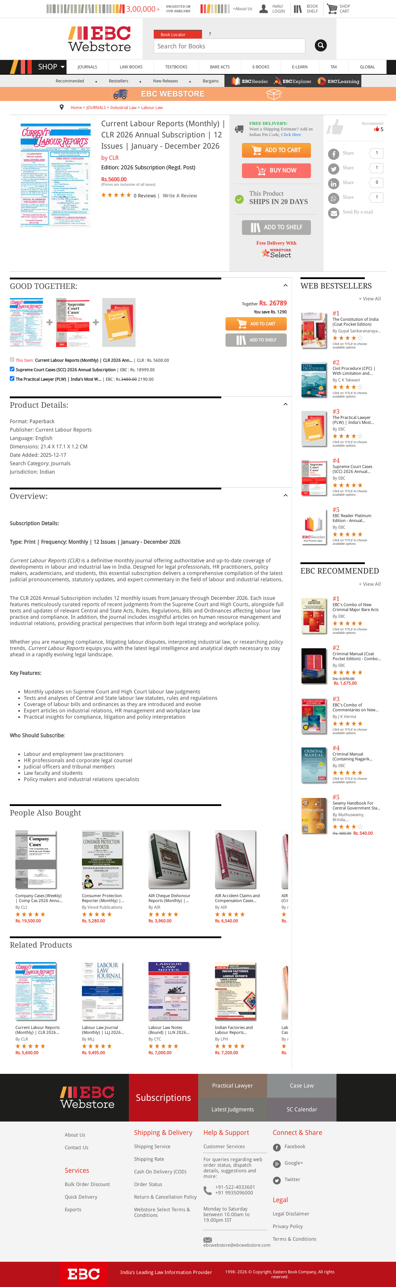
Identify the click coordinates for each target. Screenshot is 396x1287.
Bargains (210, 81)
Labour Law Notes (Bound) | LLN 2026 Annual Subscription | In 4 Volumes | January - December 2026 (171, 1030)
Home (76, 107)
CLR (114, 157)
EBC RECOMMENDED (339, 571)
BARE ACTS (220, 67)
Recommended (70, 81)
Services (77, 1170)
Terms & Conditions (294, 1239)
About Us (75, 1135)
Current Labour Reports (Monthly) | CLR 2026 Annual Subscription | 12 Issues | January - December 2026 (38, 1030)
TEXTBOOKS (176, 67)
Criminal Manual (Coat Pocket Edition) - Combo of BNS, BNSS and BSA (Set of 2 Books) (357, 656)
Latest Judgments (232, 1109)
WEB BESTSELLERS (336, 286)
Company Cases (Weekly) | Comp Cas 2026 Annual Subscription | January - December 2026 (38, 898)
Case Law (302, 1085)
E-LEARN (300, 67)
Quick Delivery (81, 1197)
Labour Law (152, 107)
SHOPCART (345, 9)
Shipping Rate (149, 1159)
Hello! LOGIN (278, 9)
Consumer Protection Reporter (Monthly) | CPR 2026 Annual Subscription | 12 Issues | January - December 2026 (104, 898)
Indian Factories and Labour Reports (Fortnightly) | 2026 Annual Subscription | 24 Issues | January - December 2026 (238, 1030)
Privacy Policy (288, 1226)
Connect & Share (297, 1133)
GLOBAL (367, 67)
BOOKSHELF (312, 9)
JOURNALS (87, 67)
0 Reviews (145, 195)
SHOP (51, 66)
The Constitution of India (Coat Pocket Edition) (355, 322)
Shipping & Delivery (163, 1133)
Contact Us (76, 1147)
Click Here (291, 134)
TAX (334, 67)
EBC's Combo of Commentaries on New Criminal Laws (354, 707)
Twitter (292, 1179)
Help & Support (226, 1133)
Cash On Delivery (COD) (160, 1171)
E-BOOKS (260, 67)
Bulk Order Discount (87, 1184)
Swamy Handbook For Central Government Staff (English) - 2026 (356, 806)
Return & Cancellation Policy (165, 1197)
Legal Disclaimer (291, 1214)
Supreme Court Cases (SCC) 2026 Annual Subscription (352, 469)
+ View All (370, 299)
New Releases (165, 81)
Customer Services (224, 1146)
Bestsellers (118, 81)
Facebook (295, 1146)
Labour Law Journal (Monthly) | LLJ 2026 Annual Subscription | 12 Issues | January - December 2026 (105, 1030)
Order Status (148, 1184)
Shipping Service (152, 1146)
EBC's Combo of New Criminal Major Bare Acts (355, 607)
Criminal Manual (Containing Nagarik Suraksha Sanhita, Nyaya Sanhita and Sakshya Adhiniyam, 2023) (355, 756)
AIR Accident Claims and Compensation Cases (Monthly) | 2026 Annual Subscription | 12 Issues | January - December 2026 (238, 898)
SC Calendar (302, 1109)
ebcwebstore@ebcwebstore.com (237, 1245)
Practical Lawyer (232, 1085)
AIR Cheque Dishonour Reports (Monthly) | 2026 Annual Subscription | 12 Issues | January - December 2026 (171, 898)
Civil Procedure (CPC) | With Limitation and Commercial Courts (354, 371)
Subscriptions (163, 1097)
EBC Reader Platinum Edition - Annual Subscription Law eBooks (356, 518)
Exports (73, 1209)
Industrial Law (123, 107)
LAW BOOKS (131, 67)
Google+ (294, 1163)
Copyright (262, 1271)
